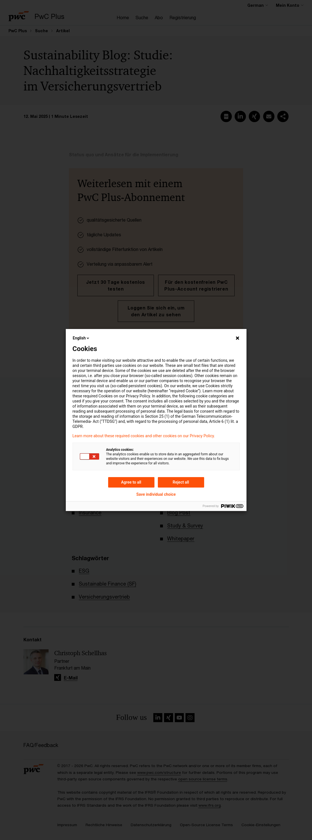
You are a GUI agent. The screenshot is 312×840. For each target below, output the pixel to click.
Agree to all (131, 482)
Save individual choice (156, 494)
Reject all (181, 482)
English (81, 338)
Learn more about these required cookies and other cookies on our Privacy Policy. (144, 436)
